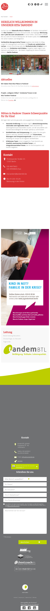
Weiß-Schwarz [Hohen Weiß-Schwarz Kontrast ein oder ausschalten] (32, 4)
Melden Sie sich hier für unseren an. (25, 466)
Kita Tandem (4, 16)
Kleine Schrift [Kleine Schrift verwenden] (35, 4)
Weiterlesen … (15, 100)
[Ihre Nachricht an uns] (25, 521)
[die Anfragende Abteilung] (25, 479)
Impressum (21, 597)
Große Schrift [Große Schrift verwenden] (38, 4)
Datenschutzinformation (13, 506)
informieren (35, 86)
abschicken (25, 542)
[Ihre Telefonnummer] (25, 500)
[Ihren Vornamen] (25, 490)
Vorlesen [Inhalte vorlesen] (41, 4)
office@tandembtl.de (28, 457)
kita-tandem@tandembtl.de (17, 174)
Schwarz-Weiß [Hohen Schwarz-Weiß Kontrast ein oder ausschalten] (29, 4)
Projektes (11, 100)
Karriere (20, 461)
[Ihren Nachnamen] (25, 484)
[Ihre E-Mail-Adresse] (25, 495)
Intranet (15, 597)
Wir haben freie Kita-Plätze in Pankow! (14, 84)
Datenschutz (28, 597)
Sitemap (34, 597)
